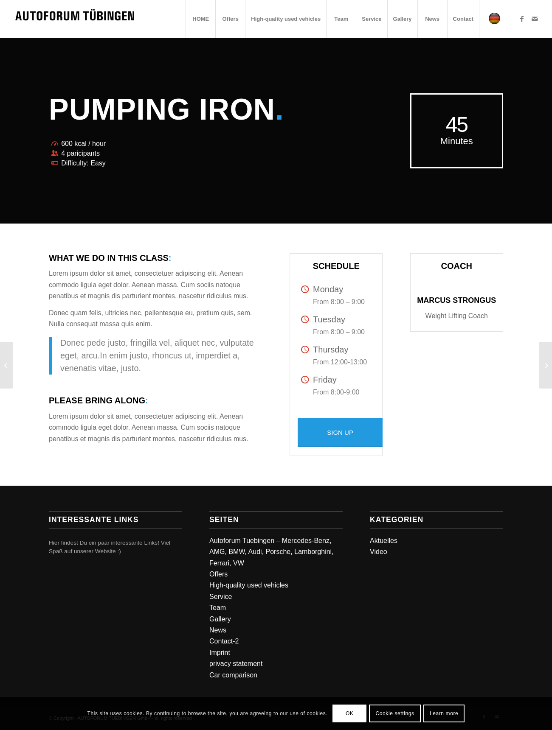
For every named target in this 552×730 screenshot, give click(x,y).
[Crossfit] (6, 365)
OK (350, 713)
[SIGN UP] (340, 432)
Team (217, 607)
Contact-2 (224, 641)
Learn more (444, 713)
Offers (218, 574)
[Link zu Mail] (534, 18)
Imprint (219, 652)
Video (378, 551)
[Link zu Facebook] (521, 18)
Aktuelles (383, 540)
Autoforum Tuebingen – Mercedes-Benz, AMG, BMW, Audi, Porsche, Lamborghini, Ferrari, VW (271, 552)
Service (220, 596)
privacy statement (235, 663)
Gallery (220, 619)
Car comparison (233, 675)
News (217, 630)
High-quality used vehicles (248, 585)
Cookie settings (395, 713)
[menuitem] (200, 19)
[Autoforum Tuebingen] (74, 19)
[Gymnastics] (545, 365)
